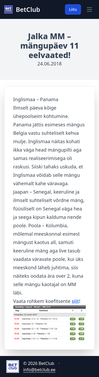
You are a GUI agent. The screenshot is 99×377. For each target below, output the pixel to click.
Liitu (73, 9)
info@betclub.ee (39, 370)
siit (75, 301)
